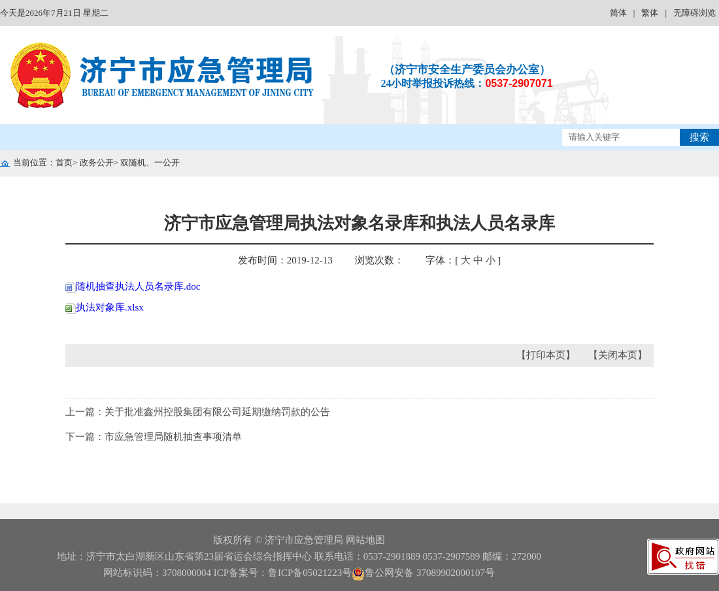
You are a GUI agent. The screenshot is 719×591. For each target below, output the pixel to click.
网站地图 (365, 540)
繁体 (649, 13)
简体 (618, 13)
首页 (64, 162)
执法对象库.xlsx (104, 307)
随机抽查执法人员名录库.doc (132, 286)
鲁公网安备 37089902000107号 (423, 572)
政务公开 (97, 162)
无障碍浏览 (694, 13)
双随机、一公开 (150, 162)
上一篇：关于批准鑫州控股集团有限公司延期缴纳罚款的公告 (197, 412)
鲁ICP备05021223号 (310, 572)
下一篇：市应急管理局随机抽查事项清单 (153, 436)
